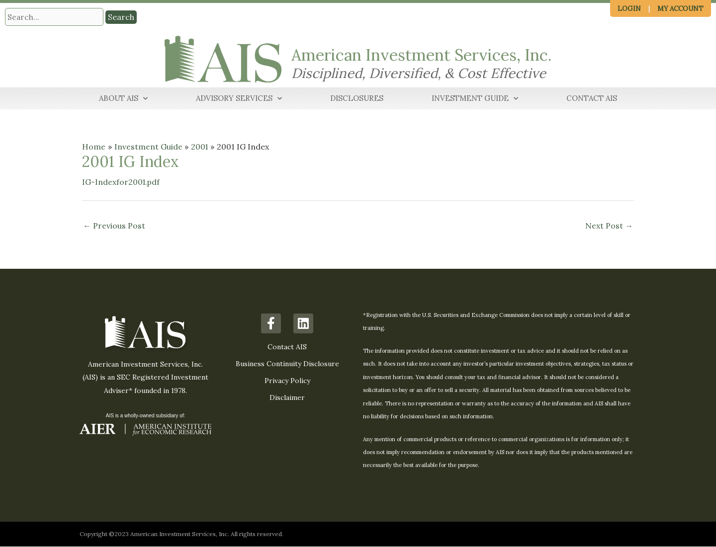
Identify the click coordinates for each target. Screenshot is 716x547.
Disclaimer (287, 397)
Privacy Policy (287, 381)
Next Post (609, 227)
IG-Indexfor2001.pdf (121, 182)
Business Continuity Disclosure (287, 364)
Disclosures (356, 98)
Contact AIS (591, 98)
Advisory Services (239, 99)
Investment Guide (475, 99)
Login (629, 8)
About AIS (123, 99)
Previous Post (114, 227)
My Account (680, 8)
